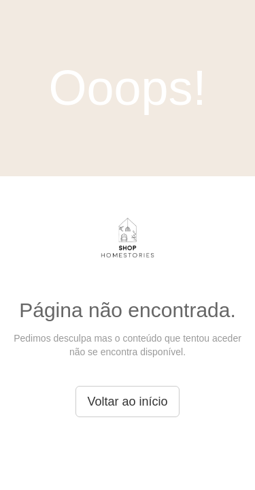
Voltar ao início (127, 401)
